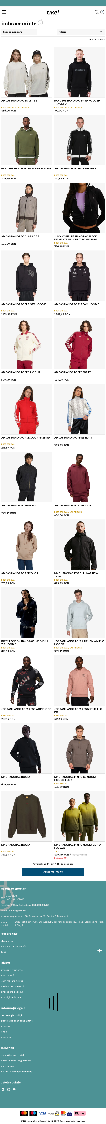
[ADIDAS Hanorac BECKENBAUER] (79, 140)
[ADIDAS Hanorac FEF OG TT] (79, 343)
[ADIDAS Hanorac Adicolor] (26, 544)
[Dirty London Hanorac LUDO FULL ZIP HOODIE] (26, 612)
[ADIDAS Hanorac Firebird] (26, 477)
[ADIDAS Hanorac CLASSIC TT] (26, 208)
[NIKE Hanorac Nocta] (26, 748)
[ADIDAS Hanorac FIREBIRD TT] (79, 409)
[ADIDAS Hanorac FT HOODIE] (79, 477)
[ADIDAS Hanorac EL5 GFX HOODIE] (26, 275)
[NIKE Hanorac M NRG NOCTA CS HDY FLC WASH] (79, 816)
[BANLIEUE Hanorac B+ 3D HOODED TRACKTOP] (79, 72)
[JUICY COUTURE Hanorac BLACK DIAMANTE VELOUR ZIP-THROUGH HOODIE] (79, 208)
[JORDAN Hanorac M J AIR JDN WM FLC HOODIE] (79, 612)
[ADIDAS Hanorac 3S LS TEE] (26, 72)
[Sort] (19, 32)
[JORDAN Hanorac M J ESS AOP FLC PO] (26, 680)
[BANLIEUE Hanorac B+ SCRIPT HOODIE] (26, 140)
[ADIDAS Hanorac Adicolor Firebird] (26, 409)
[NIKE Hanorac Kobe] (79, 544)
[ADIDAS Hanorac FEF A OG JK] (26, 343)
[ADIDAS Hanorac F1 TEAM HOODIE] (79, 275)
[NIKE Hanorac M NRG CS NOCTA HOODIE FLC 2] (79, 748)
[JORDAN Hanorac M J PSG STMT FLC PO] (79, 680)
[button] (4, 12)
